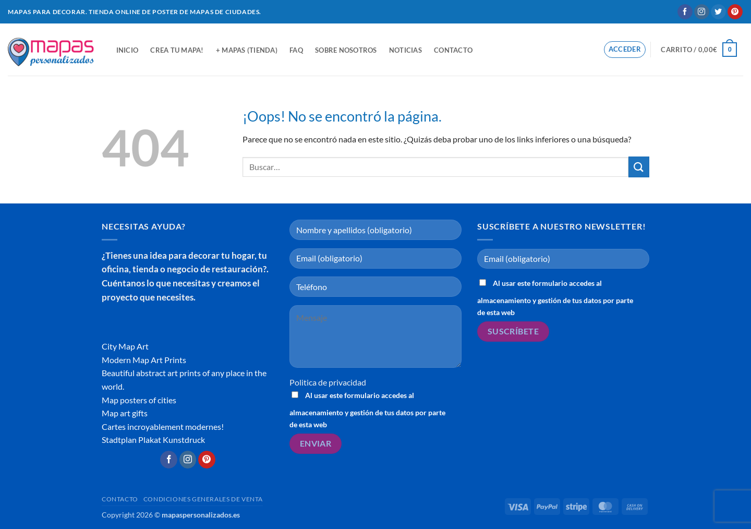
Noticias (405, 50)
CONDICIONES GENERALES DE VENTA (203, 499)
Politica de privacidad (327, 382)
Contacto (453, 50)
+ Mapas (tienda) (246, 50)
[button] (625, 49)
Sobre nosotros (346, 50)
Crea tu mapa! (176, 50)
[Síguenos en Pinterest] (735, 12)
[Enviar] (638, 167)
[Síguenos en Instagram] (701, 12)
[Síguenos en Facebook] (685, 12)
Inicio (127, 50)
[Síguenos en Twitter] (718, 12)
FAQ (296, 50)
